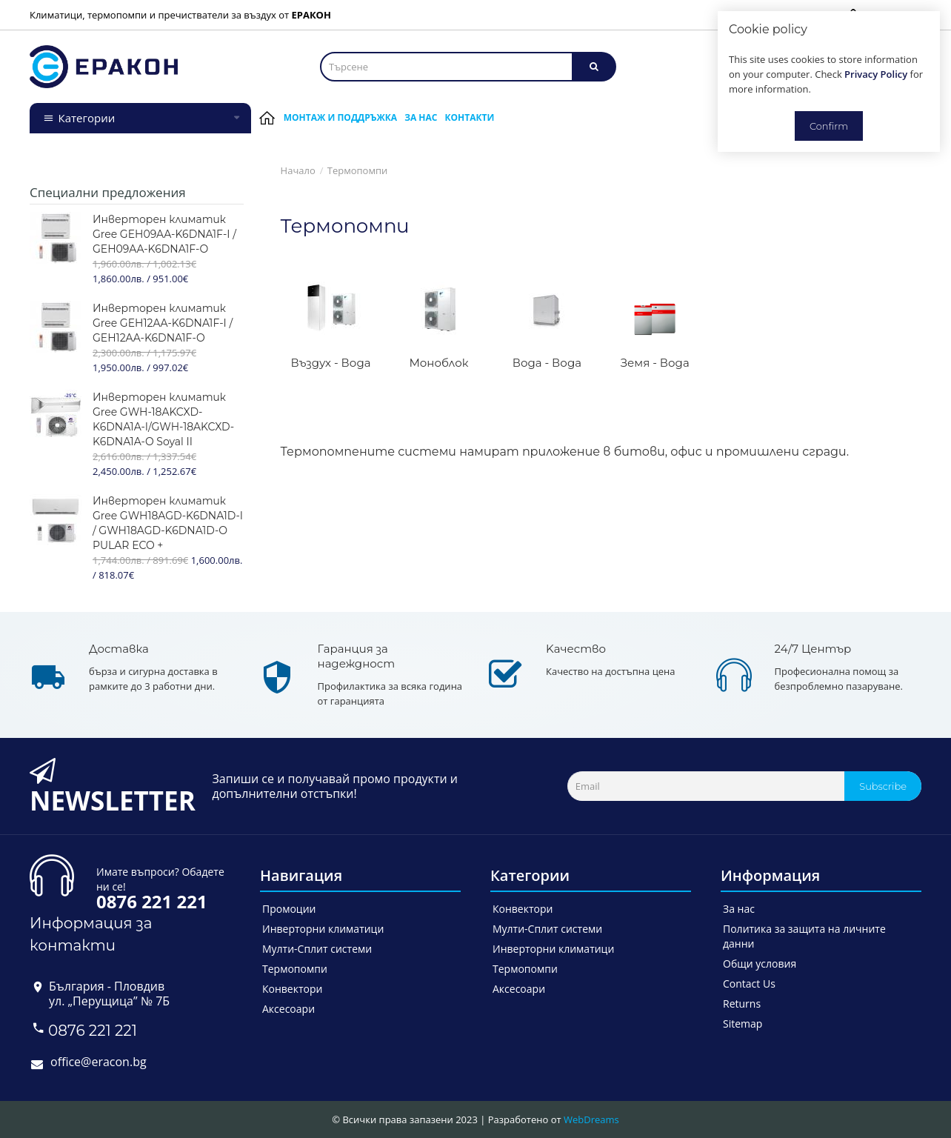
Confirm (829, 126)
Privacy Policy (875, 74)
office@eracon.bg (98, 1062)
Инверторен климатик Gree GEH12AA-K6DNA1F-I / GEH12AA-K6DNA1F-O (163, 323)
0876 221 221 (92, 1030)
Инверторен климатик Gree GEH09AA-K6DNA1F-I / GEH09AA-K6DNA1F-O (164, 234)
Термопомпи (357, 170)
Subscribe (883, 786)
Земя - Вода (655, 363)
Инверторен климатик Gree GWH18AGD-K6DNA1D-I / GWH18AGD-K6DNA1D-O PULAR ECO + (168, 523)
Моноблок (438, 363)
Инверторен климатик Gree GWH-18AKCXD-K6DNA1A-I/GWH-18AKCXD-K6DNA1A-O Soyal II (163, 419)
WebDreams (591, 1119)
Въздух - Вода (331, 363)
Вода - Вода (547, 363)
